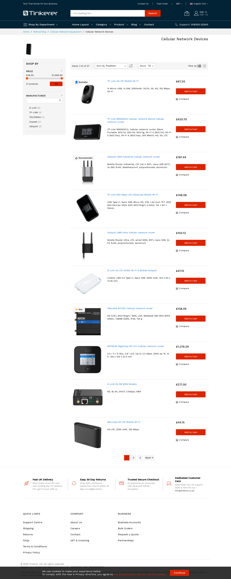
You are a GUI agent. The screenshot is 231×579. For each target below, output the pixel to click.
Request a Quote (128, 534)
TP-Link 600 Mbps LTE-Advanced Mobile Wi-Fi (132, 194)
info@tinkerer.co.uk (184, 490)
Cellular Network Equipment (66, 31)
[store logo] (40, 13)
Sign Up (204, 14)
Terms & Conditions (35, 546)
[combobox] (107, 13)
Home (26, 31)
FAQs (26, 540)
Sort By (101, 66)
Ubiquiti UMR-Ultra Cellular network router (131, 232)
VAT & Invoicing (79, 540)
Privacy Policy (31, 552)
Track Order (162, 4)
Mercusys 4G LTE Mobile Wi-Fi (123, 422)
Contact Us (143, 4)
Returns (28, 534)
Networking (40, 31)
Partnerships (126, 540)
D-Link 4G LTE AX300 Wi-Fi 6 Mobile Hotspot (132, 270)
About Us (76, 522)
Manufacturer (36, 95)
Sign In (203, 12)
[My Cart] (186, 13)
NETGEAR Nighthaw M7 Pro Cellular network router (135, 346)
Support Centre (32, 522)
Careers (75, 528)
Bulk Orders (125, 528)
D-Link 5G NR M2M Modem (122, 384)
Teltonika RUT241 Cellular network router (130, 308)
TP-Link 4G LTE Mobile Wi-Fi (123, 81)
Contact (75, 534)
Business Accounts (129, 522)
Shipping (28, 528)
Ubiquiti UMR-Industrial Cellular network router (133, 156)
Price (29, 71)
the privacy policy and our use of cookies (139, 574)
